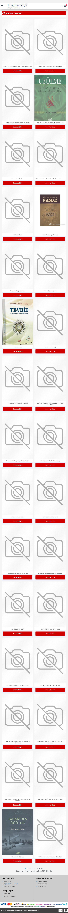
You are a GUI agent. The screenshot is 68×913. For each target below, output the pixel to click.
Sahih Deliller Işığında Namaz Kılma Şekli (50, 799)
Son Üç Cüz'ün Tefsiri (18, 629)
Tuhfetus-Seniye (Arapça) (17, 291)
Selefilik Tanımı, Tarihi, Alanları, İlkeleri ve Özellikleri (18, 742)
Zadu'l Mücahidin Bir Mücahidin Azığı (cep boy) (18, 66)
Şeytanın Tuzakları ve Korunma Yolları (18, 685)
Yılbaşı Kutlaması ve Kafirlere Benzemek (17, 122)
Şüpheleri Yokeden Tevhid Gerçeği (50, 461)
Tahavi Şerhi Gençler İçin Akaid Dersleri (17, 461)
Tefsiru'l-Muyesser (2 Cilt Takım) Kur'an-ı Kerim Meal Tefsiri (50, 404)
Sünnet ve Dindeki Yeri (17, 517)
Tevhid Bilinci (18, 347)
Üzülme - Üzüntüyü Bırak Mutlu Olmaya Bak (50, 122)
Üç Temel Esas (18, 235)
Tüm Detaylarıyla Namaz (50, 235)
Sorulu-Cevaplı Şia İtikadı (50, 517)
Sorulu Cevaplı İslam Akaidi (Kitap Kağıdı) (50, 573)
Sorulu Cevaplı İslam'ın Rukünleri (18, 573)
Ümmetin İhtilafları (17, 179)
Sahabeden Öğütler (18, 856)
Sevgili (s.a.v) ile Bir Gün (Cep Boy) (50, 685)
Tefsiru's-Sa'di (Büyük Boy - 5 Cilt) (18, 403)
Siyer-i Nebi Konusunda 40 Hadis (50, 629)
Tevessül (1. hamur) (50, 347)
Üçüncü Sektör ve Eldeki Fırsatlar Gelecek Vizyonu (50, 179)
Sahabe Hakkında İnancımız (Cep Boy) (50, 856)
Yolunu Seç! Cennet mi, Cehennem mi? (50, 66)
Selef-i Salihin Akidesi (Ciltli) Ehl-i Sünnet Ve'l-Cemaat (50, 742)
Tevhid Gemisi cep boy (50, 291)
